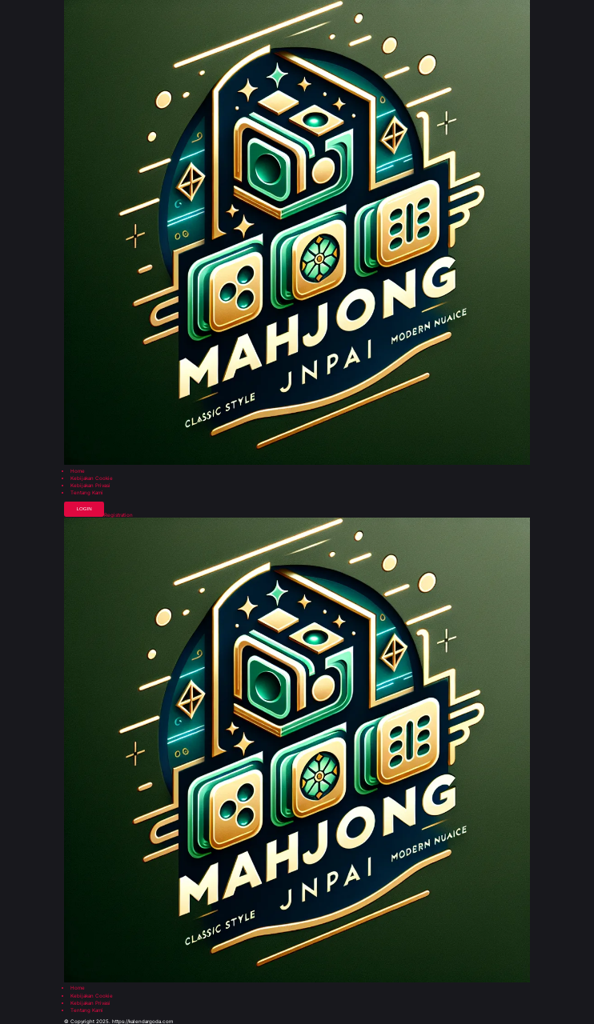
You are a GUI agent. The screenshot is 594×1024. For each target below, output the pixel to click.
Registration (118, 515)
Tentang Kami (86, 492)
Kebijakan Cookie (91, 478)
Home (77, 471)
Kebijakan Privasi (90, 485)
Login (83, 508)
